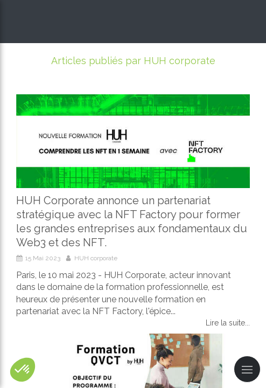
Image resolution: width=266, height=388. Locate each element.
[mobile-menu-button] (247, 369)
